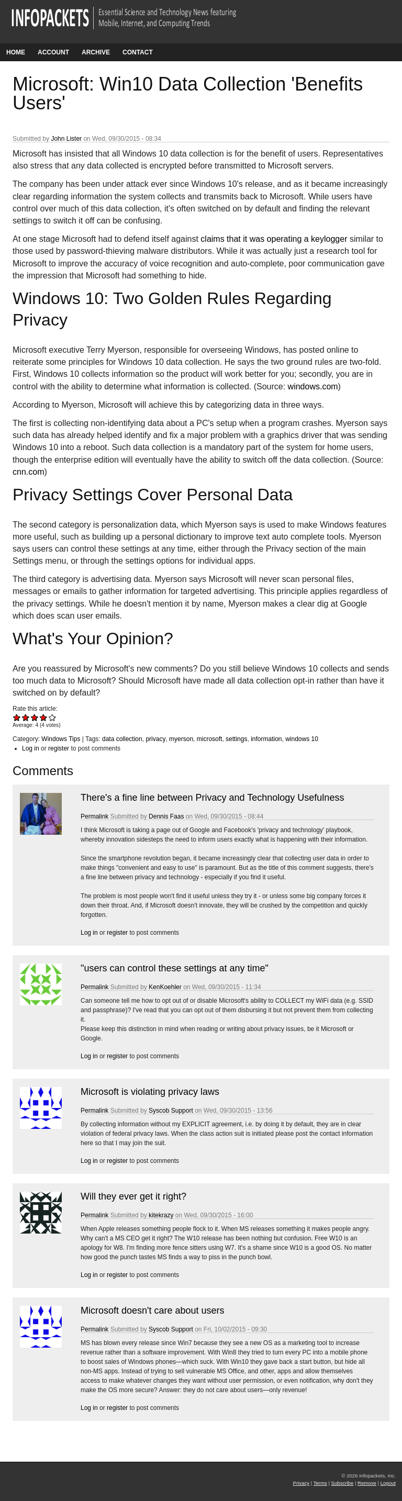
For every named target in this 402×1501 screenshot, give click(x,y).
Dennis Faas (166, 816)
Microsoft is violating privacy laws (150, 1091)
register (58, 748)
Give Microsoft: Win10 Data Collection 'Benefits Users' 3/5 (34, 717)
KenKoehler (165, 987)
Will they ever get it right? (133, 1196)
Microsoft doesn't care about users (153, 1310)
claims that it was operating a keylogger (273, 238)
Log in (30, 748)
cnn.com (28, 471)
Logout (388, 1483)
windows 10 (301, 739)
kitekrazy (161, 1215)
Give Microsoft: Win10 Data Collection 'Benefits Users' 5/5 (52, 717)
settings (236, 739)
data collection (122, 739)
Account (53, 52)
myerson (181, 739)
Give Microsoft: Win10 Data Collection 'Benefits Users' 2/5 (25, 717)
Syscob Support (171, 1110)
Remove (367, 1483)
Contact (137, 52)
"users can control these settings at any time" (175, 968)
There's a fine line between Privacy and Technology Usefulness (212, 797)
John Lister (66, 138)
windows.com (313, 386)
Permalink (94, 816)
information (266, 739)
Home (15, 52)
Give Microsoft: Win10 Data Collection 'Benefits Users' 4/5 (43, 717)
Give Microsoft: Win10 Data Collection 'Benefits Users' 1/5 (17, 717)
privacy (155, 739)
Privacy (301, 1483)
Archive (96, 52)
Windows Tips (60, 739)
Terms (320, 1483)
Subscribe (342, 1483)
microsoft (209, 739)
